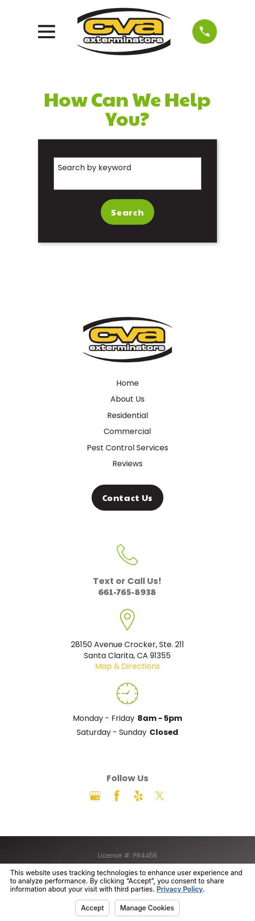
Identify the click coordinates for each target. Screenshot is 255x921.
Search (127, 212)
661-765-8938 (127, 591)
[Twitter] (159, 795)
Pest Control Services (127, 447)
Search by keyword (94, 167)
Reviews (127, 463)
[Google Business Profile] (95, 795)
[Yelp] (138, 795)
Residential (127, 415)
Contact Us (127, 497)
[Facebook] (116, 795)
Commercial (127, 431)
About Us (127, 399)
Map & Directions (127, 666)
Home (127, 383)
